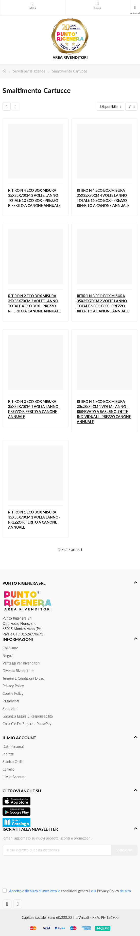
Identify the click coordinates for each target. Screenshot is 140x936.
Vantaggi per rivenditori (21, 663)
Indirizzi (8, 754)
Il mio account (14, 777)
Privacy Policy (13, 686)
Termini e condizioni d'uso (23, 678)
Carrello (8, 769)
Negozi (8, 655)
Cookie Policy (13, 693)
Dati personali (13, 746)
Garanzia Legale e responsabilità (28, 716)
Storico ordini (13, 761)
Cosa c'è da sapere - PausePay (27, 724)
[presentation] (37, 873)
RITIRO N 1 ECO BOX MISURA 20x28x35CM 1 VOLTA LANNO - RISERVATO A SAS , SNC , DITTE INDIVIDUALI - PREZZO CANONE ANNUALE (104, 411)
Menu (32, 4)
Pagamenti (11, 701)
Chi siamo (10, 648)
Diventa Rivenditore (18, 671)
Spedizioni (10, 708)
